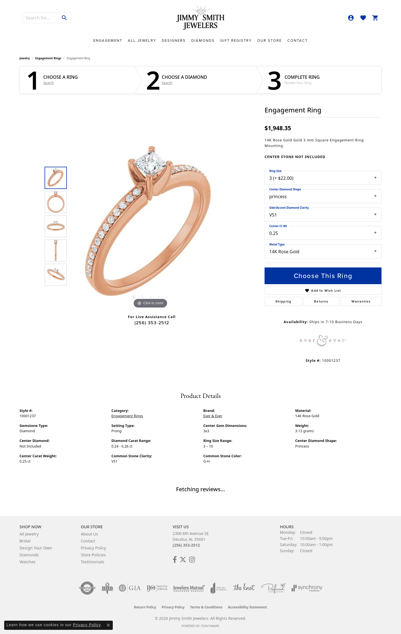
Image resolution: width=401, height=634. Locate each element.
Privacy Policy (93, 548)
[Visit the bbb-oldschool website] (107, 588)
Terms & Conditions (206, 607)
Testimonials (92, 561)
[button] (351, 17)
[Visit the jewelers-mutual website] (189, 588)
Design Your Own (35, 548)
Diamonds (203, 40)
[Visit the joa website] (219, 588)
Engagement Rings (48, 58)
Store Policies (93, 554)
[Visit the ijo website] (156, 588)
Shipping (283, 301)
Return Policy (145, 607)
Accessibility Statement (247, 607)
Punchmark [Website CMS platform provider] (210, 626)
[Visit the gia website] (130, 588)
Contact (297, 40)
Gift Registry (236, 40)
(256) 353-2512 (152, 323)
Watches (27, 561)
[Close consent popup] (108, 625)
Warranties (361, 301)
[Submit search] (64, 18)
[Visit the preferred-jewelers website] (273, 588)
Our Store (269, 40)
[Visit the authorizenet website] (87, 588)
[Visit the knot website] (244, 588)
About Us (89, 534)
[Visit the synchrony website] (307, 588)
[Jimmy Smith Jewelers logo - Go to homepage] (201, 18)
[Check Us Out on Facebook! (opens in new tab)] (175, 559)
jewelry (24, 58)
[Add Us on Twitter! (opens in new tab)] (183, 559)
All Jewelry (142, 40)
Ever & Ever (212, 415)
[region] (150, 226)
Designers (174, 40)
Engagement (107, 40)
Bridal (25, 541)
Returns (321, 301)
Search (48, 83)
